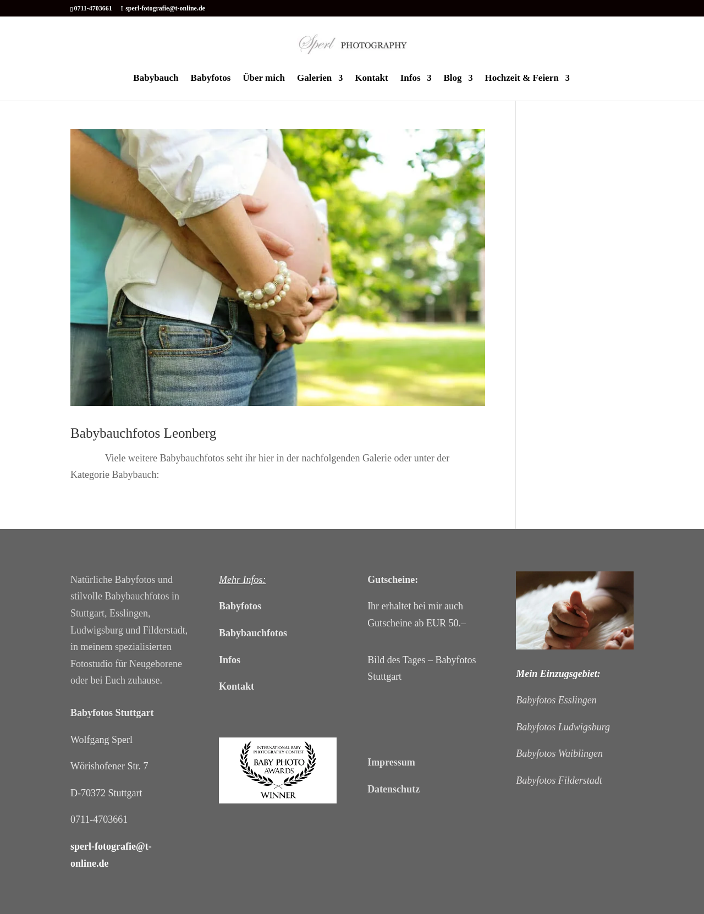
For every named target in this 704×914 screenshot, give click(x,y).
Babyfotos (211, 78)
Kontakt (371, 78)
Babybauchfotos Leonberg (143, 433)
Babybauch (155, 78)
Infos (410, 78)
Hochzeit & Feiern (522, 78)
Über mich (264, 78)
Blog (453, 78)
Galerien (314, 78)
